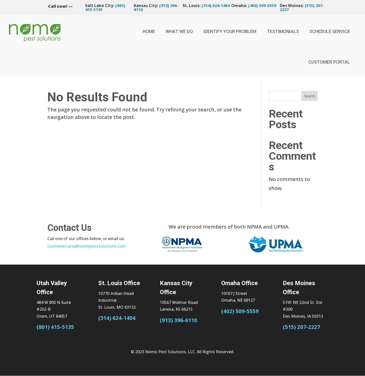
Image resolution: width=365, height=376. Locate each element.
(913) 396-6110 (178, 320)
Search (309, 96)
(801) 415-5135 (55, 326)
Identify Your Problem (229, 31)
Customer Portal (329, 62)
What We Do (179, 31)
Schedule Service (329, 31)
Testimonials (283, 31)
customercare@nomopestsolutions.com (86, 246)
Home (149, 31)
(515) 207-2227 (301, 326)
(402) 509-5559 (262, 5)
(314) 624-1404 (215, 5)
